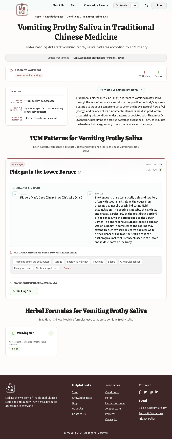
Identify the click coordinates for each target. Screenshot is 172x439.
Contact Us (79, 413)
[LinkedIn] (156, 392)
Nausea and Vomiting (29, 75)
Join (159, 5)
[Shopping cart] (146, 5)
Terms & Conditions (151, 413)
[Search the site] (126, 5)
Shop (74, 5)
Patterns (110, 413)
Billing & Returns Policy (153, 407)
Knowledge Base (82, 397)
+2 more (66, 268)
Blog (75, 403)
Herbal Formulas (115, 403)
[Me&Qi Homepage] (22, 9)
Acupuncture (113, 408)
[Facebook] (140, 392)
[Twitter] (145, 392)
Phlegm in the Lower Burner (45, 172)
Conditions (112, 392)
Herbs (108, 397)
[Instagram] (151, 392)
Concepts (111, 419)
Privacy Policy (147, 418)
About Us (58, 5)
